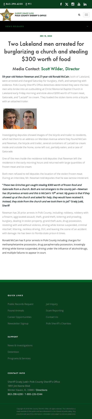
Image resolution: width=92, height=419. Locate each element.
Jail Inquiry (52, 304)
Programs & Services (19, 358)
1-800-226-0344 (33, 394)
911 (30, 3)
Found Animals (16, 310)
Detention (13, 352)
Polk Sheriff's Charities (58, 323)
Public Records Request (20, 304)
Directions (41, 390)
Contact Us (52, 317)
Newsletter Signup (18, 323)
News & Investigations (20, 345)
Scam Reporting (55, 310)
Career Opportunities (20, 317)
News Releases (48, 26)
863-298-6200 (14, 3)
